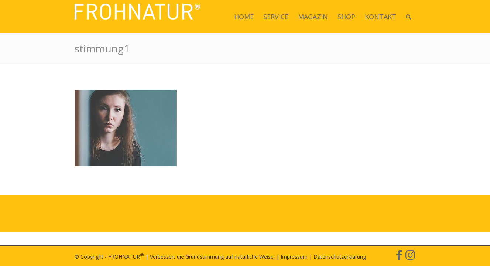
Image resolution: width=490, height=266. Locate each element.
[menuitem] (243, 16)
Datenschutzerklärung (339, 256)
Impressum (294, 256)
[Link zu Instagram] (410, 254)
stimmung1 (102, 48)
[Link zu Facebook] (399, 254)
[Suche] (408, 16)
